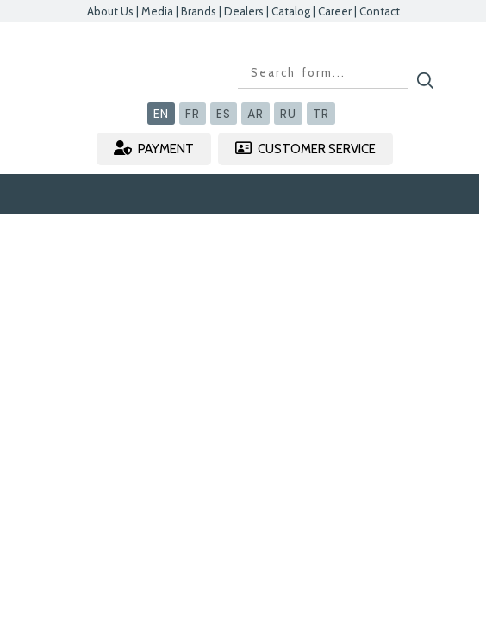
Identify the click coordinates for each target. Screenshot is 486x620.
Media (157, 11)
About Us (110, 11)
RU (288, 113)
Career (335, 11)
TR (321, 113)
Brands (198, 11)
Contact (379, 11)
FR (192, 113)
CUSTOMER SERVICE (305, 148)
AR (255, 113)
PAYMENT (154, 148)
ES (223, 113)
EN (161, 113)
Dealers (244, 11)
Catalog (290, 11)
